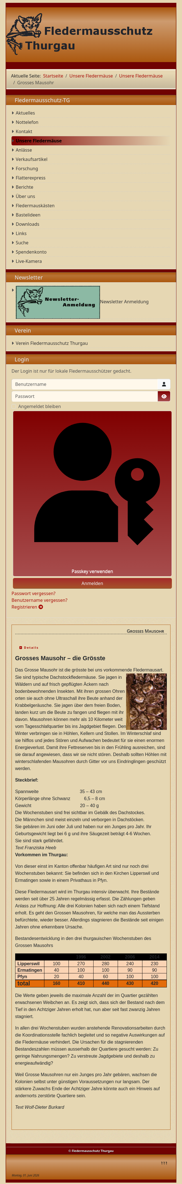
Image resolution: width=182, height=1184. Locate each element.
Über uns (25, 196)
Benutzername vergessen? (39, 600)
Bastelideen (28, 215)
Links (21, 233)
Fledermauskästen (35, 205)
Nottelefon (27, 122)
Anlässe (24, 150)
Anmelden (92, 583)
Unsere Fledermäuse (39, 141)
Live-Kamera (29, 261)
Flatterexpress (31, 178)
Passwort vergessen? (33, 593)
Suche (22, 243)
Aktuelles (25, 113)
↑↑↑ (164, 1162)
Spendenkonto (31, 252)
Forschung (27, 168)
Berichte (24, 187)
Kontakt (24, 131)
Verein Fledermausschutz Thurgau (52, 343)
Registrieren (27, 607)
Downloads (27, 224)
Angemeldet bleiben (39, 406)
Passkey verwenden (92, 493)
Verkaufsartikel (31, 159)
